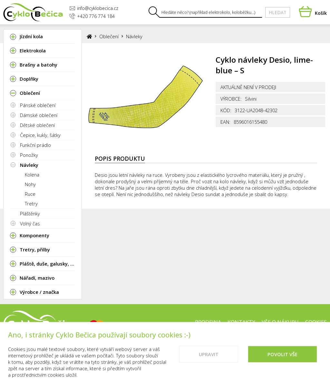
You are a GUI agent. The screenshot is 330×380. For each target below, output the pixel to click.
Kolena (32, 174)
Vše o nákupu (280, 322)
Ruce (30, 194)
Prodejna (208, 322)
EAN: (225, 122)
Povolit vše (282, 360)
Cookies (316, 322)
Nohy (30, 184)
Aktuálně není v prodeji (248, 87)
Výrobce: (231, 98)
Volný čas (30, 223)
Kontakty (241, 322)
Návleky (29, 165)
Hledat (277, 12)
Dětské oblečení (37, 125)
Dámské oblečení (38, 115)
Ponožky (29, 155)
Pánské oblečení (37, 105)
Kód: (225, 110)
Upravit (208, 360)
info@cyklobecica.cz (93, 8)
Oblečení (109, 36)
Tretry (31, 203)
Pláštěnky (30, 213)
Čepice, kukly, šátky (40, 135)
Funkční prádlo (35, 145)
